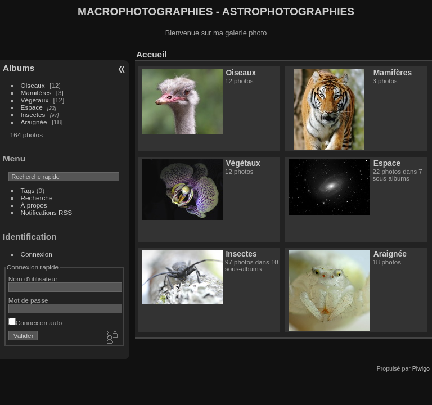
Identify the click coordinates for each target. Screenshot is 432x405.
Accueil (151, 54)
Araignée (34, 121)
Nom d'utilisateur (32, 278)
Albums (18, 68)
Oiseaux (33, 85)
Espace (32, 107)
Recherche (37, 197)
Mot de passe (28, 300)
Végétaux (35, 100)
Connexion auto (35, 322)
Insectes (33, 114)
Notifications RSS (47, 212)
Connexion (36, 254)
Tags (28, 190)
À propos (34, 205)
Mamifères (36, 92)
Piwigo (421, 368)
